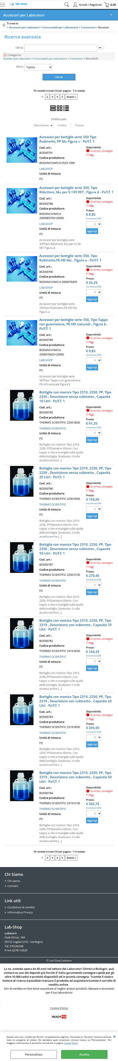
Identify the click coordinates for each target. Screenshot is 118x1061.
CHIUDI (114, 1036)
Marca (19, 66)
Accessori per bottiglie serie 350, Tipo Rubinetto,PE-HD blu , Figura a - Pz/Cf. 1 (70, 257)
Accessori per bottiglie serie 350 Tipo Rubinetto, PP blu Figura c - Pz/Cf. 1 (67, 138)
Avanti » (71, 96)
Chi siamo (13, 881)
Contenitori (76, 58)
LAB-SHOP (46, 168)
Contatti (12, 886)
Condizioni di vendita (21, 907)
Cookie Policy (71, 1043)
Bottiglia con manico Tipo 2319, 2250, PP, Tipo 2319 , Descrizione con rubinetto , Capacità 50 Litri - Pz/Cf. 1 (75, 777)
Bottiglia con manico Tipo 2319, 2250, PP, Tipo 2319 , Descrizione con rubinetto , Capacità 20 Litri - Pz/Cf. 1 (75, 700)
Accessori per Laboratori (23, 15)
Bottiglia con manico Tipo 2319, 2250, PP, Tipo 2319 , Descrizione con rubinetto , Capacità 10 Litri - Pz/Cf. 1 (75, 624)
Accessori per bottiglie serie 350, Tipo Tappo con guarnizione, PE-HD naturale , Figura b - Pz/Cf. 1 (73, 323)
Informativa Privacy (20, 912)
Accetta (84, 1054)
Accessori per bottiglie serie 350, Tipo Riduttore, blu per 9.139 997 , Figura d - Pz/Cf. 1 (76, 189)
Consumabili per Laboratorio (50, 58)
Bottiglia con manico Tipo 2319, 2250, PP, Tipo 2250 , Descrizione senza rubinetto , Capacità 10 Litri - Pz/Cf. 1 (75, 396)
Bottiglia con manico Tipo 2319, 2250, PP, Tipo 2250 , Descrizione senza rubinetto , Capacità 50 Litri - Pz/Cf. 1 (75, 548)
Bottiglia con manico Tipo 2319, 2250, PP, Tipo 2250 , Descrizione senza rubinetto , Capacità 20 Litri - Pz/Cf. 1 (75, 472)
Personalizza (33, 1054)
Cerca (19, 47)
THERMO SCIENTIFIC (52, 428)
